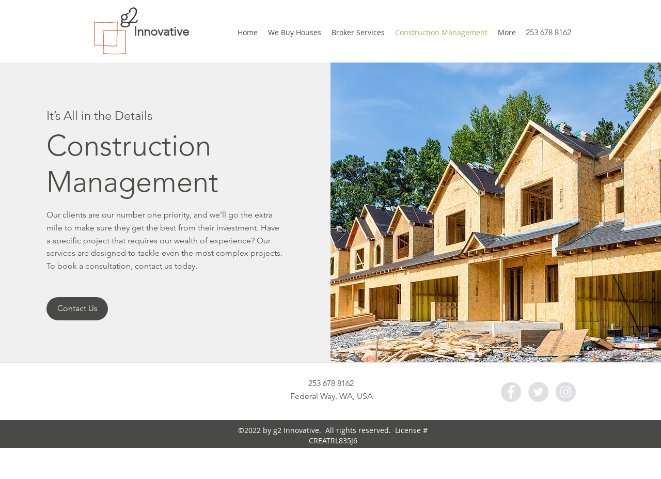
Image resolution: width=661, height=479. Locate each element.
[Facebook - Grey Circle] (511, 392)
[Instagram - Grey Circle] (566, 392)
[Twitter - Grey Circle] (538, 392)
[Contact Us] (77, 308)
